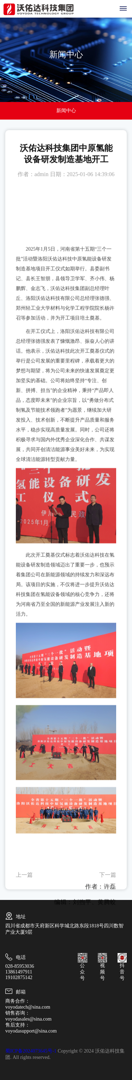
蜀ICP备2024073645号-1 (30, 1051)
